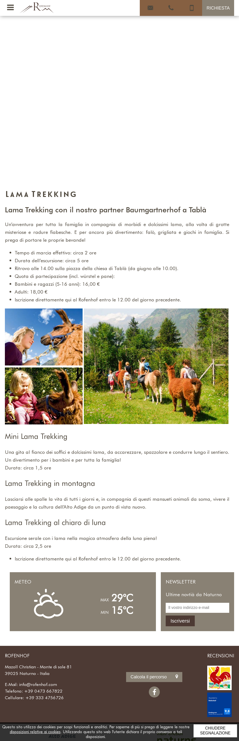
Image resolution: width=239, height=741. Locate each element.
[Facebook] (154, 691)
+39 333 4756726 (44, 697)
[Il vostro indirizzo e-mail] (197, 608)
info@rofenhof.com (38, 684)
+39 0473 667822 (43, 691)
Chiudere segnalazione (215, 730)
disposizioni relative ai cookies (35, 731)
